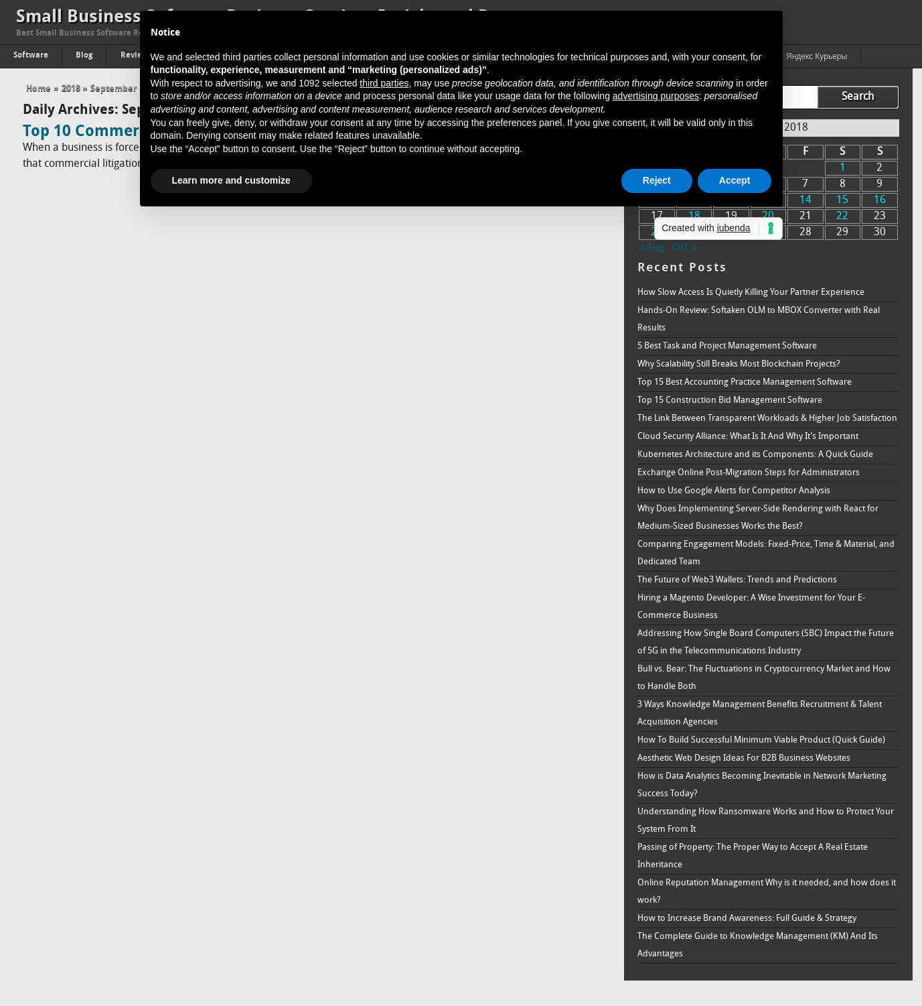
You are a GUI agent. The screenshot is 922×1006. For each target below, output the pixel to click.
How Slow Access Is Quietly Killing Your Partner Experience (750, 292)
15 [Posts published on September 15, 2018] (842, 200)
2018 (71, 88)
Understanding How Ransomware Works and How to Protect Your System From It (765, 821)
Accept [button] (735, 180)
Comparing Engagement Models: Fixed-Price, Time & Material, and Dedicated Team (766, 553)
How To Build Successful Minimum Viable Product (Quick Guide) (761, 740)
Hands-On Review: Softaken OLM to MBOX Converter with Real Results (758, 319)
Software (30, 56)
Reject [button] (657, 180)
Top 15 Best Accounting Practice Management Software (744, 382)
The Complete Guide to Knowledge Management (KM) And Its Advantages (757, 945)
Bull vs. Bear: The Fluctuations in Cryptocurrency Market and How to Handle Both (764, 678)
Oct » (684, 248)
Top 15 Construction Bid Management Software (729, 400)
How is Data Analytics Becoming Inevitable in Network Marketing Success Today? (762, 785)
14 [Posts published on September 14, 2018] (805, 200)
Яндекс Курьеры (816, 57)
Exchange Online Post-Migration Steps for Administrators (748, 472)
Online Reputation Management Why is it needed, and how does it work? (766, 892)
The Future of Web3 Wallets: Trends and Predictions (737, 580)
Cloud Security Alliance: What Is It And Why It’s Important (747, 436)
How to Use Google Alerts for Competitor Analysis (733, 491)
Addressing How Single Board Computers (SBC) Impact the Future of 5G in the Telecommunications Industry (765, 642)
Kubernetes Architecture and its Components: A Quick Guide (755, 454)
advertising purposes (656, 95)
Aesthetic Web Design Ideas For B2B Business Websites (743, 758)
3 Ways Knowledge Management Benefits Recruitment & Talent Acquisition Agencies (759, 713)
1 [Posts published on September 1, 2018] (843, 168)
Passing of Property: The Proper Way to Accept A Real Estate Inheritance (752, 856)
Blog (84, 56)
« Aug (650, 248)
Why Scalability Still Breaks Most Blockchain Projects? (738, 364)
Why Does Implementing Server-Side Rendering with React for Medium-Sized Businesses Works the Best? (757, 518)
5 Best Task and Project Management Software (727, 346)
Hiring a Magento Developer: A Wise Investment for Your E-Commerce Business (751, 607)
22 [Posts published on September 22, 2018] (842, 216)
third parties (384, 83)
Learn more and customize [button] (231, 180)
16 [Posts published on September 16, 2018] (880, 200)
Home (38, 88)
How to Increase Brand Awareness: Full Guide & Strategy (746, 918)
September (113, 88)
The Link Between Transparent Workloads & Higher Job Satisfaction (767, 418)
